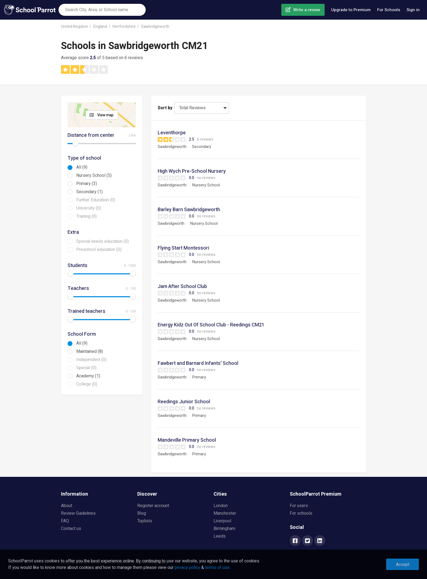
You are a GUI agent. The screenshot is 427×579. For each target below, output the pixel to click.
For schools (301, 513)
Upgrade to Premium (351, 10)
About (66, 505)
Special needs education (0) (102, 241)
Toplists (144, 521)
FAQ (65, 521)
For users (299, 505)
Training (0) (86, 216)
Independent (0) (91, 359)
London (220, 505)
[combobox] (102, 10)
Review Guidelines (78, 513)
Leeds (219, 536)
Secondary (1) (89, 192)
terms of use (217, 567)
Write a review (306, 10)
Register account (153, 505)
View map (105, 115)
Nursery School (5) (94, 175)
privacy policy (187, 567)
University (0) (88, 208)
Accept (402, 564)
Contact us (71, 528)
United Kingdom (74, 26)
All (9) (81, 167)
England (100, 26)
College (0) (86, 384)
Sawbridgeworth (155, 26)
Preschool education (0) (98, 249)
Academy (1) (88, 376)
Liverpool (222, 521)
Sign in (413, 10)
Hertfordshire (124, 26)
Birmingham (224, 528)
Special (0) (86, 368)
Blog (141, 513)
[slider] (75, 143)
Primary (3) (86, 183)
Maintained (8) (89, 351)
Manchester (224, 513)
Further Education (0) (95, 200)
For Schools (388, 10)
